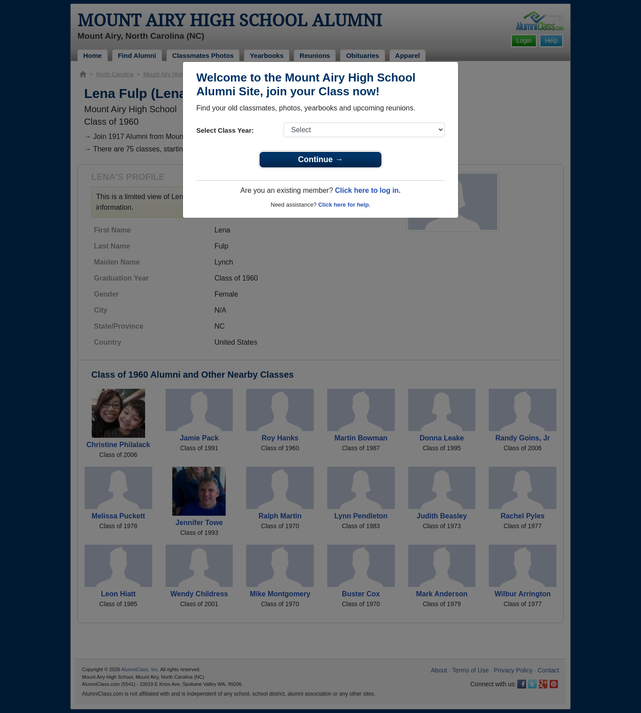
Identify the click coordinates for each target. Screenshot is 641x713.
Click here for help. (344, 204)
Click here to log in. (368, 190)
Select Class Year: (225, 130)
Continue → (320, 159)
